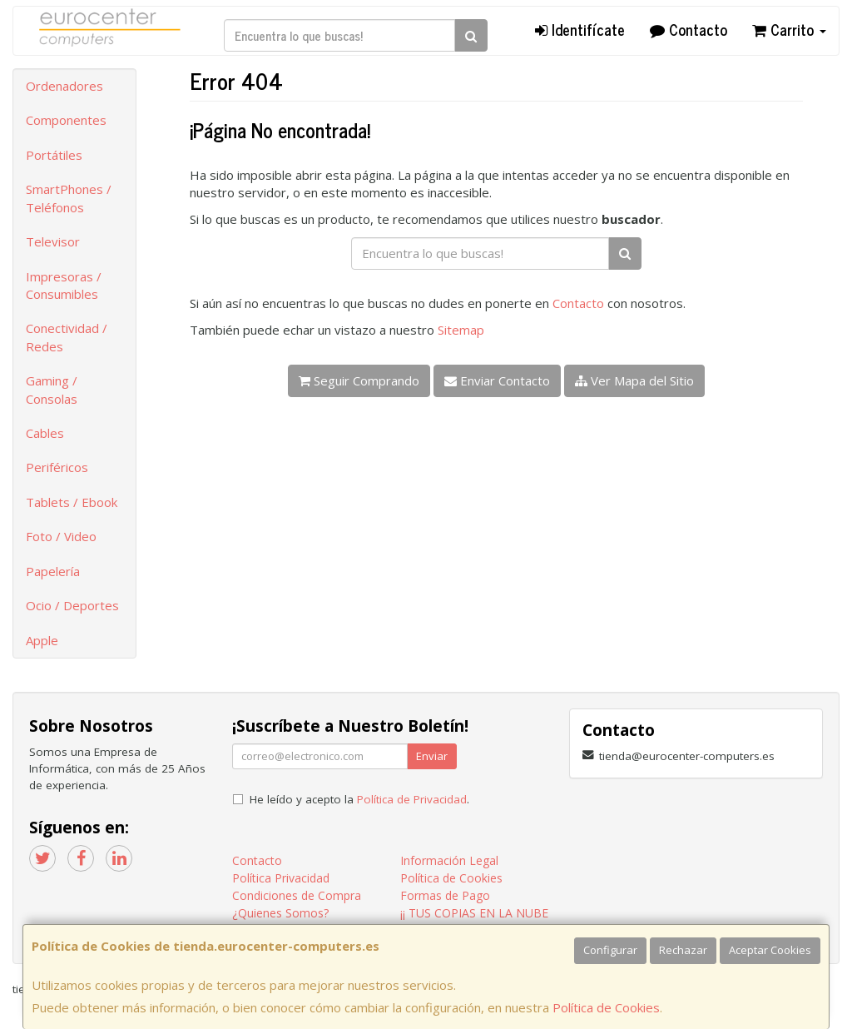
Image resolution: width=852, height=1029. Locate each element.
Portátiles (54, 155)
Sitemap (461, 329)
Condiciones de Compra (296, 895)
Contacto (688, 29)
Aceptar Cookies (770, 949)
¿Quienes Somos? (280, 913)
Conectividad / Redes (66, 337)
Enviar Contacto (497, 380)
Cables (45, 433)
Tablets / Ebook (71, 502)
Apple (42, 640)
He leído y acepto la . (359, 799)
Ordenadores (64, 85)
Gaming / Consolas (51, 389)
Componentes (66, 120)
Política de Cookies (606, 1007)
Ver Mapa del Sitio (634, 380)
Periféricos (57, 467)
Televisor (53, 241)
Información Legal (449, 860)
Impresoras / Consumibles (64, 285)
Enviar (432, 755)
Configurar (610, 949)
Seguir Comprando (359, 380)
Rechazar (683, 949)
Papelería (53, 571)
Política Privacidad (280, 878)
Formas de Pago (445, 895)
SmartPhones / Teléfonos (68, 198)
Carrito (789, 29)
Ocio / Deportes (72, 605)
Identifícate (580, 29)
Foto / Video (61, 536)
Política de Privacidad (412, 799)
